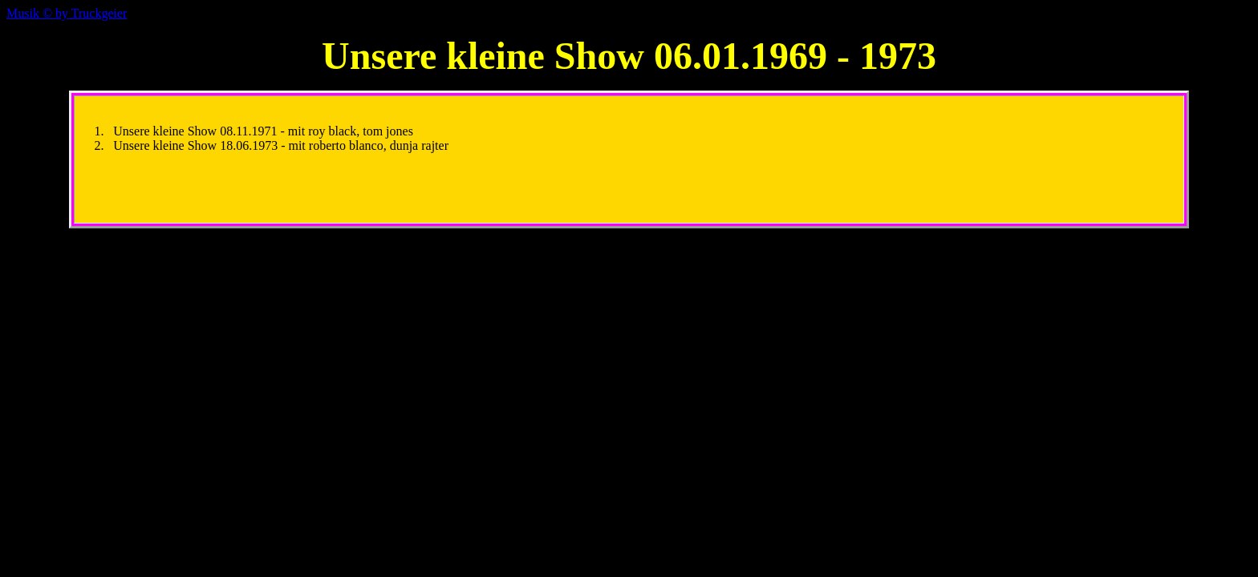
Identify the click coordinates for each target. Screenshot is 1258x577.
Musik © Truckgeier (66, 13)
